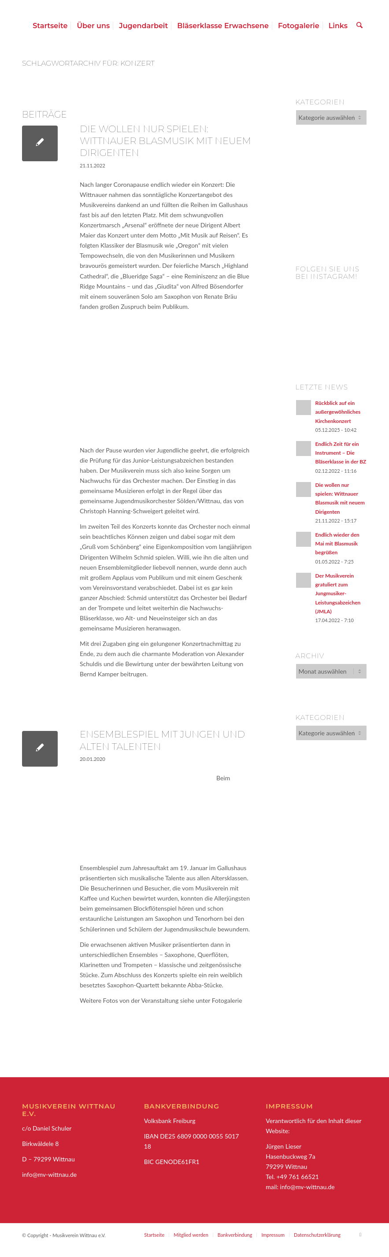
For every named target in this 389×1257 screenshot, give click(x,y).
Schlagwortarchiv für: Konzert (88, 63)
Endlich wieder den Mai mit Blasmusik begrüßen (337, 543)
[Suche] (360, 26)
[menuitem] (51, 26)
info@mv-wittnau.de (307, 1186)
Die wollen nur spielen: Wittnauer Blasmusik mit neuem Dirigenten (165, 141)
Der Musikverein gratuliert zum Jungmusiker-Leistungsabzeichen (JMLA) (338, 593)
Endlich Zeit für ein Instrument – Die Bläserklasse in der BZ (341, 453)
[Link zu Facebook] (360, 1234)
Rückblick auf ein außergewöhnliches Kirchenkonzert (338, 412)
